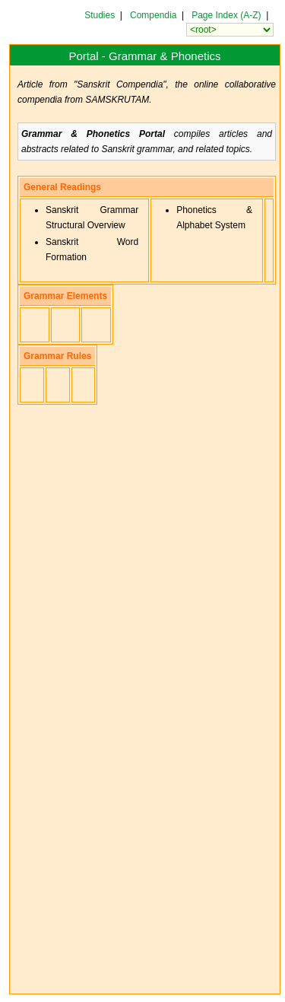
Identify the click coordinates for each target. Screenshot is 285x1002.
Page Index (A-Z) (226, 15)
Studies (99, 15)
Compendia (153, 15)
